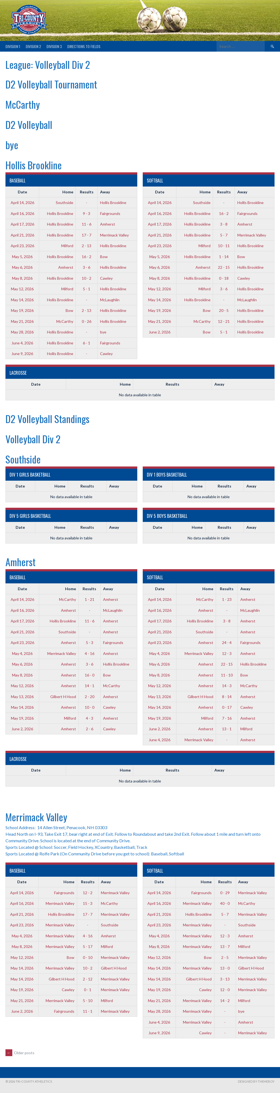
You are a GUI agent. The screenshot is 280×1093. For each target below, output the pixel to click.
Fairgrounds (110, 213)
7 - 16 (227, 718)
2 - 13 (86, 245)
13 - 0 (225, 968)
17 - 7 (86, 235)
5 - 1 (86, 288)
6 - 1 (86, 343)
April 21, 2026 (22, 235)
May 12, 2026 (22, 288)
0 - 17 (227, 707)
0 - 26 (86, 321)
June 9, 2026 (22, 353)
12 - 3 (227, 653)
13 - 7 (225, 946)
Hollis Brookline (33, 165)
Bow (104, 256)
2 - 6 (89, 728)
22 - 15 (224, 267)
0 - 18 (224, 278)
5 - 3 (89, 642)
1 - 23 (227, 599)
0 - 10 (87, 957)
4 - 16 (89, 653)
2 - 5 (225, 957)
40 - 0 (225, 903)
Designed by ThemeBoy (256, 1081)
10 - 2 (86, 278)
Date (22, 192)
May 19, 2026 (22, 310)
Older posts (19, 1052)
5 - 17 (87, 946)
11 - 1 (87, 1011)
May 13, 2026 (22, 696)
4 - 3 (89, 718)
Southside (64, 202)
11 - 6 (86, 224)
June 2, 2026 (159, 332)
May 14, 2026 (22, 299)
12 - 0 (225, 989)
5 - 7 (224, 235)
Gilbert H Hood (63, 696)
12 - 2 (87, 892)
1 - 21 (89, 599)
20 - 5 (224, 310)
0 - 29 (225, 892)
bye (11, 144)
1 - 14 (224, 256)
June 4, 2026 (22, 343)
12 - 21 (224, 321)
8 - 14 (227, 696)
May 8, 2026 (22, 278)
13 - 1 (227, 728)
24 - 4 (227, 642)
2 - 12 (87, 979)
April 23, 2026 (22, 245)
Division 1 (12, 46)
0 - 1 (87, 989)
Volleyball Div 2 (32, 439)
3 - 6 (86, 267)
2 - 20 (89, 696)
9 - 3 (86, 213)
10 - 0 (89, 707)
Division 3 (54, 46)
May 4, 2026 (22, 653)
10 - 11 (224, 245)
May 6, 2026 (22, 267)
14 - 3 (227, 685)
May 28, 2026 (22, 332)
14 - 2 (225, 1000)
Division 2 (33, 46)
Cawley (106, 278)
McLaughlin (109, 299)
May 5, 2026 (22, 256)
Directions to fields (83, 46)
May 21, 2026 (22, 321)
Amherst (107, 224)
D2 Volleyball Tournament (51, 84)
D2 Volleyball (28, 124)
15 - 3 (87, 903)
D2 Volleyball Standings (47, 418)
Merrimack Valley (114, 235)
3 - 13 (225, 979)
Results (87, 192)
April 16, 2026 (22, 213)
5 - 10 (87, 1000)
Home (67, 192)
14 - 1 (89, 685)
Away (105, 192)
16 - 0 (89, 675)
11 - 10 (227, 675)
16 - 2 (86, 256)
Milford (67, 245)
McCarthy (22, 104)
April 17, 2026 (22, 224)
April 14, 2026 (22, 202)
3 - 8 (224, 224)
